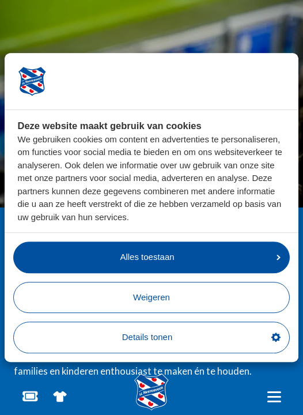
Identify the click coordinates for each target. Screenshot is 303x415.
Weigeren (151, 297)
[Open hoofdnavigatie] (274, 397)
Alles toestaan (200, 257)
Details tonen (201, 337)
